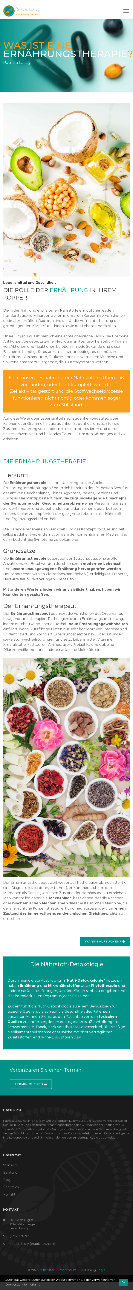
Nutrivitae (47, 1270)
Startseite (10, 1165)
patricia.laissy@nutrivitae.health (33, 1244)
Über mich (11, 1187)
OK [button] (123, 1282)
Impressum (67, 1270)
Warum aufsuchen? (105, 941)
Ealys (101, 1270)
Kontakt (9, 1194)
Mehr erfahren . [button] (33, 1284)
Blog (6, 1180)
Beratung (10, 1172)
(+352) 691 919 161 (22, 1236)
